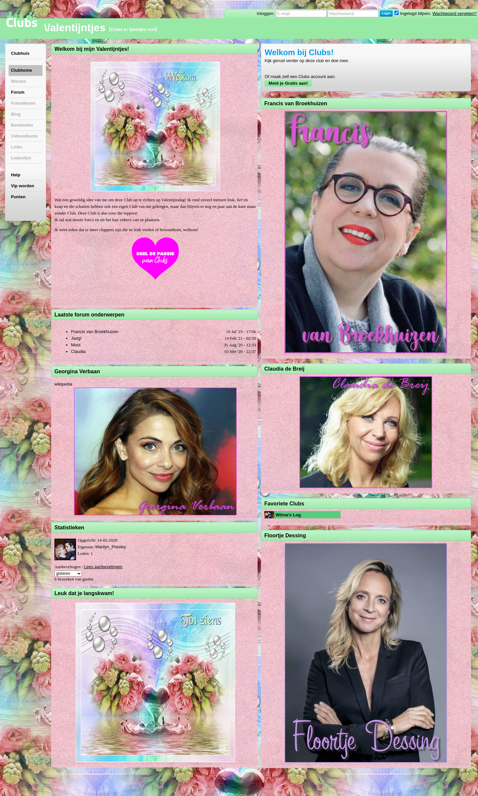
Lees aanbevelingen (103, 566)
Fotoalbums (23, 103)
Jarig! (76, 338)
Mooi (75, 344)
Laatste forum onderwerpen (89, 314)
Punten (18, 196)
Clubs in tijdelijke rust (133, 29)
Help (15, 174)
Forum (17, 92)
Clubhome (21, 70)
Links (16, 146)
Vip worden (22, 185)
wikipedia (63, 384)
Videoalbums (24, 135)
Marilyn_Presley (110, 546)
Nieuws (18, 81)
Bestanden (22, 125)
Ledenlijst (21, 157)
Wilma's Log (288, 514)
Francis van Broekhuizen (95, 331)
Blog (16, 114)
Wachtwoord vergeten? (455, 13)
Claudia (78, 351)
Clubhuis (20, 53)
